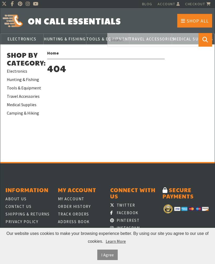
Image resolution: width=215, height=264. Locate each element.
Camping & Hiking (23, 113)
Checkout (198, 4)
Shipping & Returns (28, 214)
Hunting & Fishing (65, 38)
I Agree (107, 254)
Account (169, 4)
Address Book (74, 221)
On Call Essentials (74, 21)
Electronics (21, 38)
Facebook (124, 212)
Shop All (195, 21)
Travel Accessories (23, 96)
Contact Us (18, 206)
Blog (147, 4)
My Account (71, 198)
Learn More (116, 241)
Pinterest (124, 220)
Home (53, 53)
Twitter (122, 205)
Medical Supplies (21, 104)
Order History (74, 206)
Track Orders (73, 214)
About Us (16, 198)
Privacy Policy (22, 221)
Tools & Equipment (24, 87)
